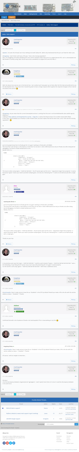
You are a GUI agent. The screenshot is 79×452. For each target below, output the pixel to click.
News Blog (47, 14)
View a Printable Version (8, 423)
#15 (75, 196)
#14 (75, 141)
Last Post (67, 409)
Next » (23, 30)
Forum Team (70, 443)
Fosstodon (59, 441)
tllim (71, 419)
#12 (75, 81)
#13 (75, 109)
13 (53, 413)
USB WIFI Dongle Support (13, 419)
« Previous (8, 30)
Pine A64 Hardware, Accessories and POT (25, 25)
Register (12, 17)
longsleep (6, 56)
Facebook (59, 436)
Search (59, 14)
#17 (75, 288)
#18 (75, 316)
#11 (75, 48)
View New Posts (5, 20)
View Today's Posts (15, 20)
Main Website (17, 14)
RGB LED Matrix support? (13, 408)
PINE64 (4, 25)
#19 (75, 341)
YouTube (58, 440)
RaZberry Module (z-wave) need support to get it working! (22, 413)
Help (65, 14)
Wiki (41, 14)
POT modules (40, 25)
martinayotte (18, 39)
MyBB (9, 449)
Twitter (58, 438)
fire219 (75, 449)
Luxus (45, 413)
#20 (75, 376)
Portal (54, 14)
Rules (25, 14)
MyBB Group (21, 449)
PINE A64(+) (10, 25)
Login (4, 17)
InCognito (45, 419)
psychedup (73, 409)
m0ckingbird (57, 449)
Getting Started (33, 14)
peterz (5, 52)
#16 (75, 259)
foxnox (46, 408)
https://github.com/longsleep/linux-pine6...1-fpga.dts (23, 117)
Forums (69, 436)
